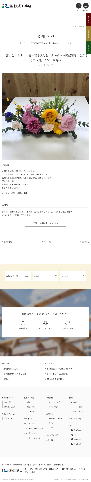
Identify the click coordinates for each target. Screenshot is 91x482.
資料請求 (88, 19)
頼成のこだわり (9, 407)
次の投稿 (83, 241)
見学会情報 (88, 33)
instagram (76, 439)
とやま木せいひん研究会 (57, 373)
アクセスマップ (54, 402)
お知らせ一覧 (12, 276)
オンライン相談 (76, 407)
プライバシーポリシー (77, 419)
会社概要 (49, 397)
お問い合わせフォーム (79, 411)
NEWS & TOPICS (39, 43)
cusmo (6, 363)
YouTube (76, 430)
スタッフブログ (52, 435)
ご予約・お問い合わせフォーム (45, 223)
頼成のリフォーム (8, 414)
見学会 (55, 43)
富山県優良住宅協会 (55, 379)
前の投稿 (8, 241)
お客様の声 (28, 419)
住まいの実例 (29, 397)
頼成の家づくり (7, 397)
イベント (67, 43)
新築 (28, 402)
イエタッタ (51, 363)
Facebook (76, 444)
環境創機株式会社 (10, 368)
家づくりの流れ (29, 423)
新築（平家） (31, 407)
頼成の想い (8, 402)
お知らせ (49, 414)
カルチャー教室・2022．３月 (14, 193)
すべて (22, 43)
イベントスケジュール (32, 438)
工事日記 (49, 440)
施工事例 (88, 47)
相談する (72, 397)
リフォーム (30, 411)
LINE (74, 434)
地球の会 (7, 379)
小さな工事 (8, 418)
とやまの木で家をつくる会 (14, 373)
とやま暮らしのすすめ (32, 433)
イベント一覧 (45, 241)
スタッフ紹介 (53, 407)
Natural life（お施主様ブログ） (60, 368)
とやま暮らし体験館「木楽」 (34, 428)
